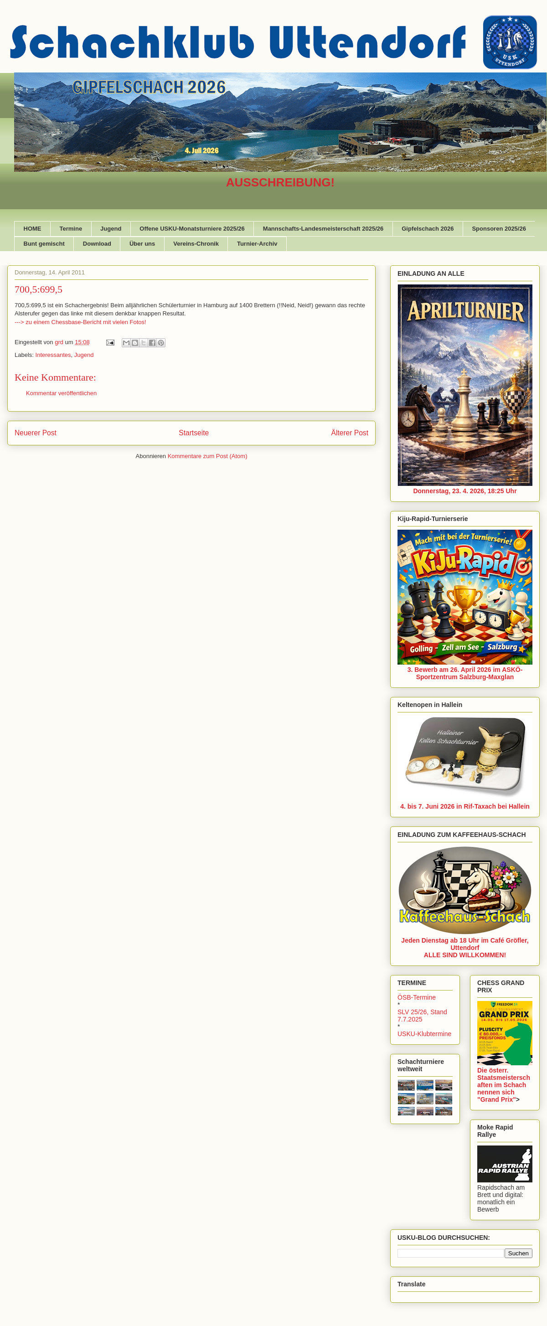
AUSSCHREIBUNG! (280, 182)
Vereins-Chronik (196, 243)
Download (97, 243)
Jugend (110, 228)
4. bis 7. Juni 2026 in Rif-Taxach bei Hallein (465, 806)
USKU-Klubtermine (424, 1033)
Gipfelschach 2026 (428, 228)
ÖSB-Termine (416, 997)
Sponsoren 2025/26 (499, 228)
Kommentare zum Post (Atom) (208, 456)
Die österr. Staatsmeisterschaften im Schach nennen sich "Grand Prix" (503, 1085)
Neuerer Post (36, 433)
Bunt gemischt (44, 243)
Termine (71, 228)
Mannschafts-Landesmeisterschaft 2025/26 (323, 228)
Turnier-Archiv (257, 243)
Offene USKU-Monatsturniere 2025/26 (191, 228)
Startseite (194, 433)
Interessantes (53, 354)
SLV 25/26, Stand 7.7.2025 (422, 1015)
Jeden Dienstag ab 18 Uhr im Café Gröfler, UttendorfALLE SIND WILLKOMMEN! (464, 948)
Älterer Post (349, 433)
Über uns (142, 243)
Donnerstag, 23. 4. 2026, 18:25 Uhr (464, 491)
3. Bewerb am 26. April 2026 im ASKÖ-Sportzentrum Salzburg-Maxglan (465, 673)
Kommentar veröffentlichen (61, 393)
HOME (32, 228)
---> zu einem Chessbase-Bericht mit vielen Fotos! (80, 322)
